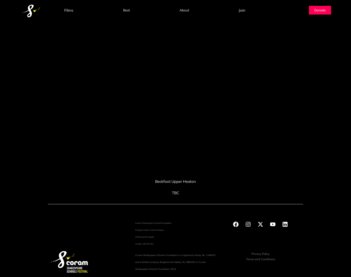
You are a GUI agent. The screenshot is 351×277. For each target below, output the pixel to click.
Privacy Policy (260, 254)
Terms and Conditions (260, 259)
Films (68, 10)
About (184, 10)
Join (242, 10)
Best (126, 10)
